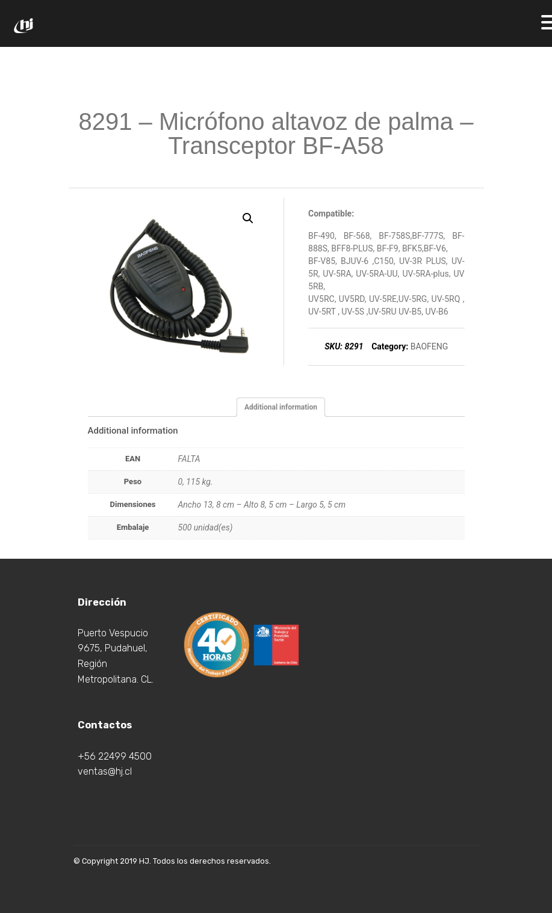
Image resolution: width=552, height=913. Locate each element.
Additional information (280, 407)
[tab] (281, 407)
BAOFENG (429, 346)
